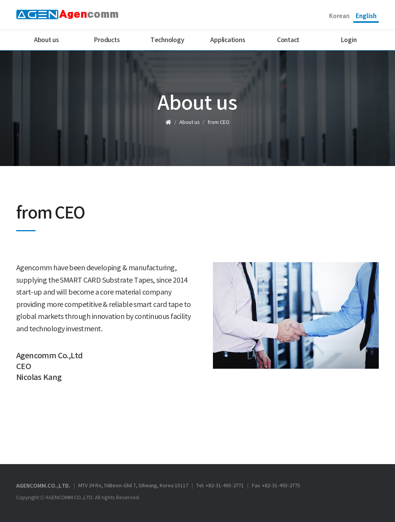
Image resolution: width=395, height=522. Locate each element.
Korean (339, 16)
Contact (288, 40)
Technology (167, 40)
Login (349, 40)
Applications (227, 40)
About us (46, 40)
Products (107, 40)
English (366, 16)
